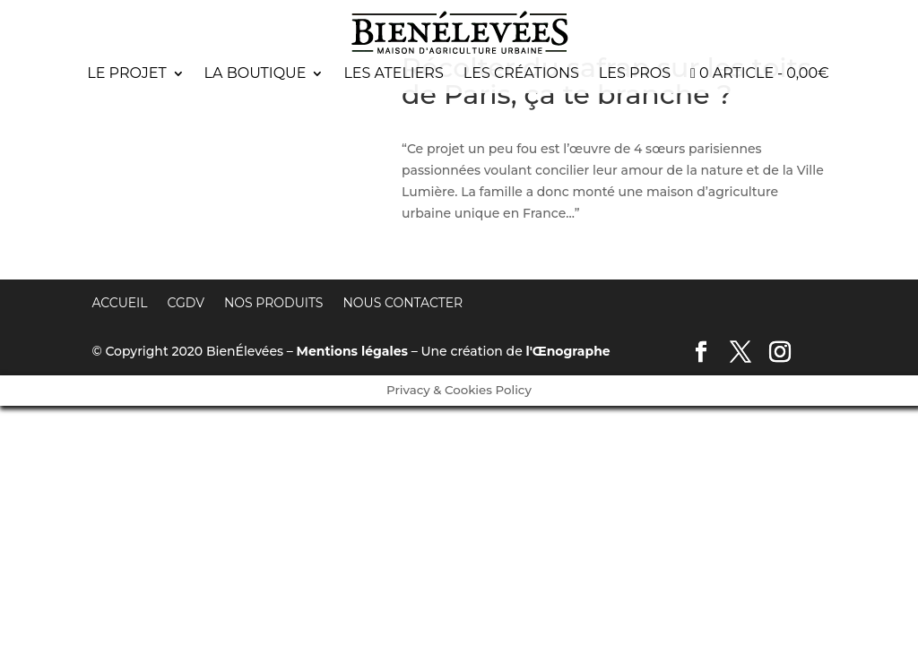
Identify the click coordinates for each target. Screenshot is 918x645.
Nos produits (274, 303)
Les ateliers (393, 74)
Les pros (635, 74)
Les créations (521, 74)
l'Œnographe (568, 351)
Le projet (126, 74)
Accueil (119, 303)
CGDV (186, 303)
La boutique (255, 74)
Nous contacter (402, 303)
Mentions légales (352, 351)
